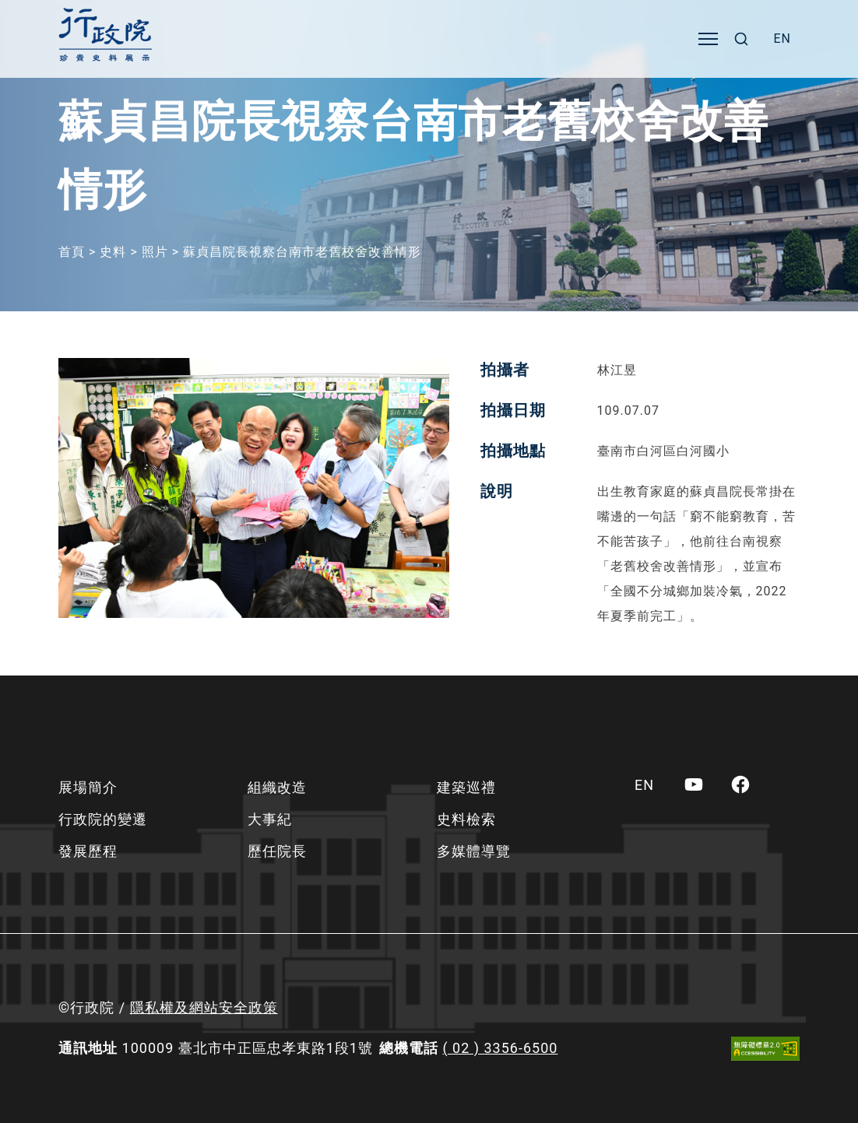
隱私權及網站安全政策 (204, 1007)
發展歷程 (88, 851)
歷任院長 (277, 851)
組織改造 (277, 787)
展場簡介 (88, 787)
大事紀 (270, 819)
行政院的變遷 (102, 819)
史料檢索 (466, 819)
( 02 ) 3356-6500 (499, 1048)
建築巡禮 (466, 787)
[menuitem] (782, 39)
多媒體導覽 (474, 851)
